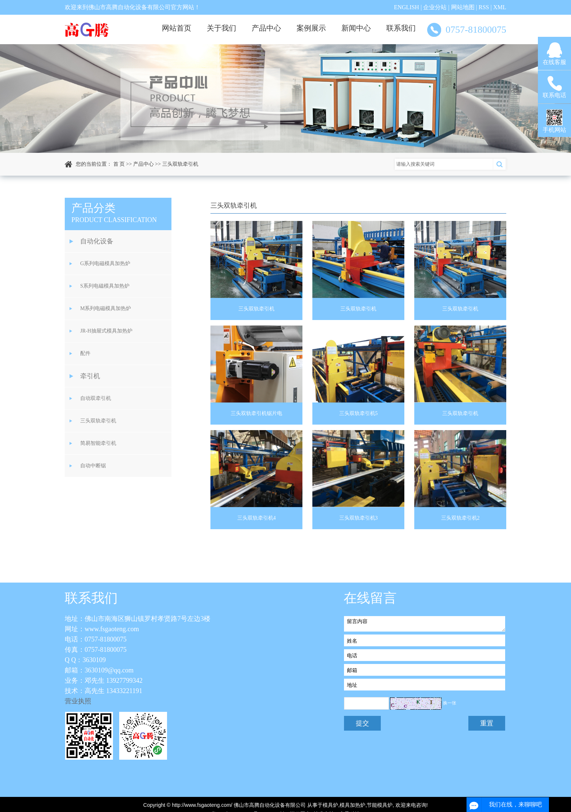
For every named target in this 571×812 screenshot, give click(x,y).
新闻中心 (356, 28)
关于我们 (221, 28)
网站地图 (463, 7)
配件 (85, 353)
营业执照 (78, 701)
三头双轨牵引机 (180, 164)
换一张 (449, 703)
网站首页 (176, 28)
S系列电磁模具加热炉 (105, 286)
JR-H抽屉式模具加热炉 (106, 331)
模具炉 (330, 805)
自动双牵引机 (95, 398)
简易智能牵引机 (98, 443)
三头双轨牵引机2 (460, 518)
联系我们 (401, 28)
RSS (484, 7)
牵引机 (90, 376)
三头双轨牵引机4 (256, 518)
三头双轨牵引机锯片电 (256, 413)
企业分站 (435, 7)
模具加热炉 (352, 805)
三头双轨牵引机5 (358, 413)
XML (499, 7)
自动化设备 (96, 241)
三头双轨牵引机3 (358, 518)
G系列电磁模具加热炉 (105, 263)
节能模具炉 (380, 805)
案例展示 (311, 28)
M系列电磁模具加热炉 (105, 308)
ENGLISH (406, 7)
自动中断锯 (93, 465)
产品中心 (266, 28)
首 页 (119, 164)
